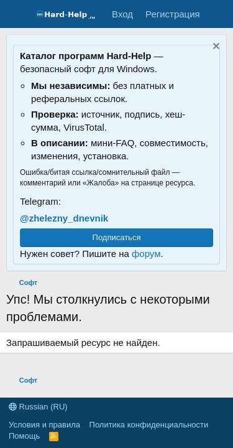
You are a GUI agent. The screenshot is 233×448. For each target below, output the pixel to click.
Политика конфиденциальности (149, 424)
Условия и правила (44, 424)
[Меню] (17, 14)
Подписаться (117, 237)
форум (146, 253)
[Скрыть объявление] (214, 47)
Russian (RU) (38, 406)
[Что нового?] (218, 14)
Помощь (24, 436)
